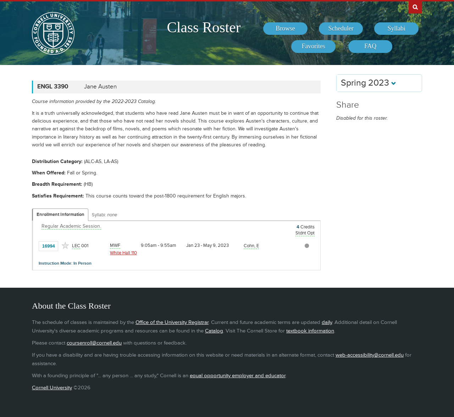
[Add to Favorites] (65, 245)
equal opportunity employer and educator (238, 375)
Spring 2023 (368, 82)
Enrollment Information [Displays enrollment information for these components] (60, 214)
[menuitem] (285, 28)
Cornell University (52, 387)
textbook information (310, 330)
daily (327, 322)
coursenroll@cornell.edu (94, 343)
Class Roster (203, 27)
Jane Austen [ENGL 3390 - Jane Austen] (100, 86)
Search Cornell (415, 6)
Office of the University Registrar (172, 322)
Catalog (214, 330)
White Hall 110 (123, 253)
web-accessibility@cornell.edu (370, 355)
